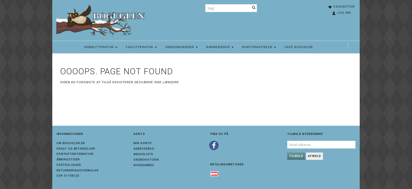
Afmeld (314, 156)
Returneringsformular (77, 170)
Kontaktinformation (75, 154)
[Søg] (254, 8)
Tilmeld (296, 156)
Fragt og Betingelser (75, 149)
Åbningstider (68, 159)
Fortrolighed (68, 165)
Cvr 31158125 (67, 176)
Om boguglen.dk (70, 143)
